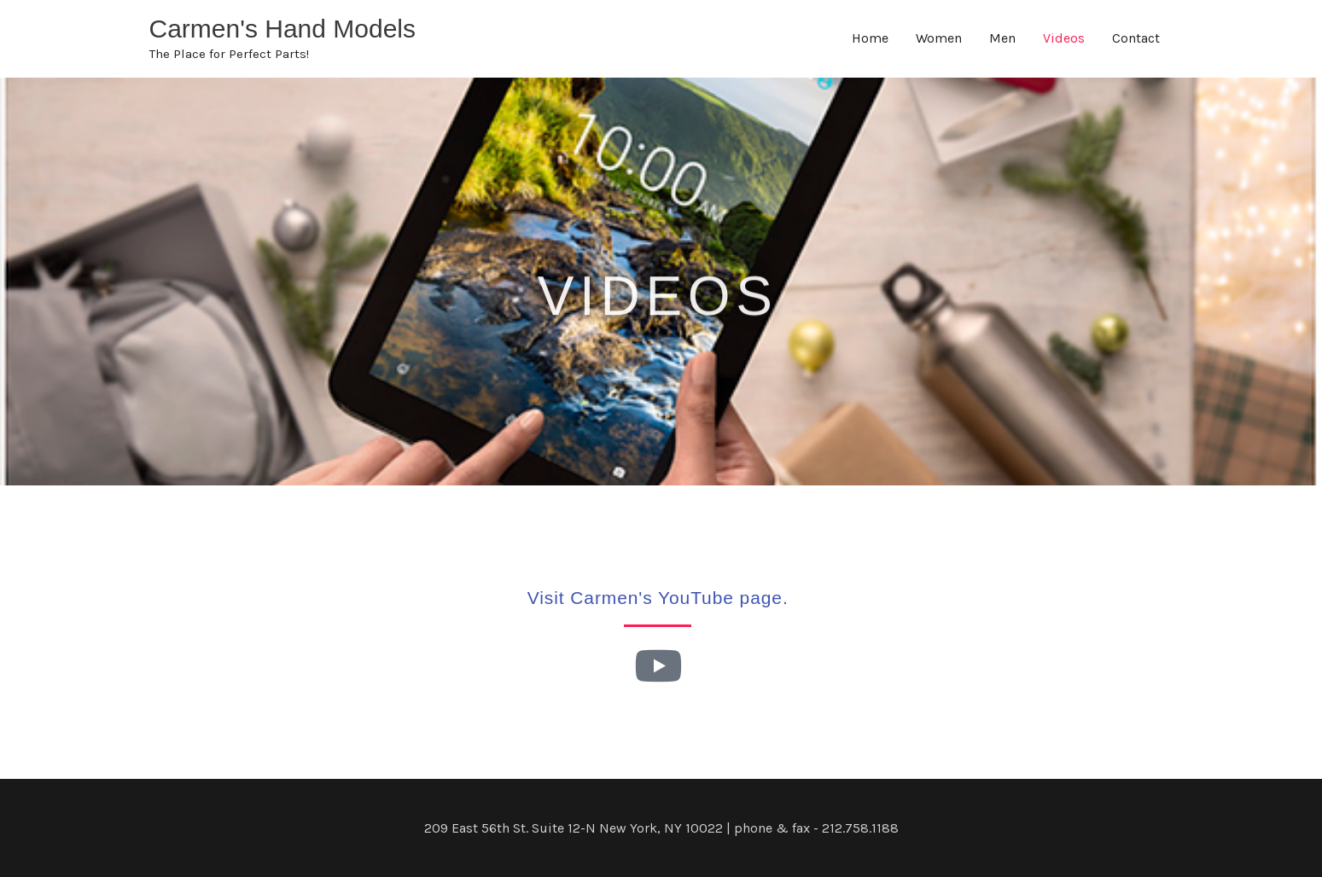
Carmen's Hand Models (282, 29)
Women (939, 38)
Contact (1136, 38)
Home (870, 38)
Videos (1064, 38)
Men (1002, 38)
